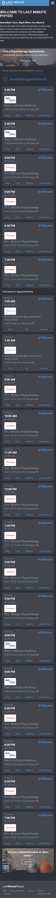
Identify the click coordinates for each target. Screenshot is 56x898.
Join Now (28, 862)
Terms (40, 891)
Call (17, 115)
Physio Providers (17, 891)
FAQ (5, 891)
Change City (28, 64)
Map (7, 115)
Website (29, 115)
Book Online (45, 115)
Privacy (31, 891)
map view (38, 71)
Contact (6, 894)
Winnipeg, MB (44, 894)
